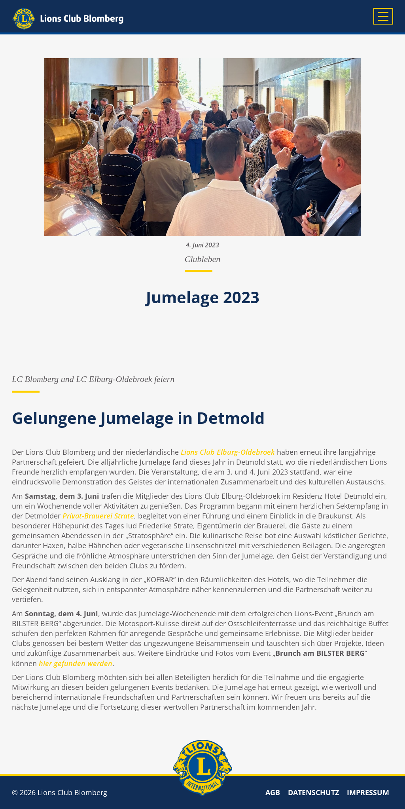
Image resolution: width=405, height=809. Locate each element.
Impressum (368, 792)
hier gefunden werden (75, 663)
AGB (272, 792)
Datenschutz (313, 792)
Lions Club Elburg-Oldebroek (228, 452)
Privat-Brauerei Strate (98, 515)
